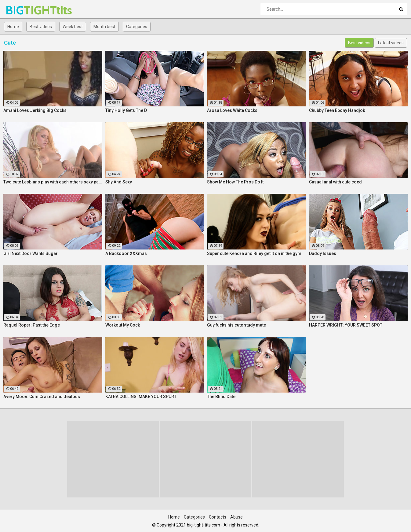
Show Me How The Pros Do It (235, 181)
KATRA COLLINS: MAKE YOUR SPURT (140, 396)
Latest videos (391, 42)
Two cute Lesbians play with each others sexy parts (52, 181)
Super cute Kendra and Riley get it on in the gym (254, 253)
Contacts (217, 517)
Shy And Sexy (118, 181)
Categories (136, 26)
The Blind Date (221, 396)
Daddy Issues (322, 253)
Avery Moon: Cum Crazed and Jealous (41, 396)
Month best (104, 26)
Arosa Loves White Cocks (232, 110)
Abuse (236, 517)
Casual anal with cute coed (335, 181)
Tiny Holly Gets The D (126, 110)
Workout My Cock (122, 325)
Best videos (41, 26)
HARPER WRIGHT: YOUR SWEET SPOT (345, 325)
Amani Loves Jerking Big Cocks (35, 110)
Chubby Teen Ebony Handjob (337, 110)
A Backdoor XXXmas (126, 253)
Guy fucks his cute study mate (236, 325)
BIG (21, 10)
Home (13, 26)
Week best (73, 26)
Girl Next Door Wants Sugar (30, 253)
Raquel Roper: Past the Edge (31, 325)
